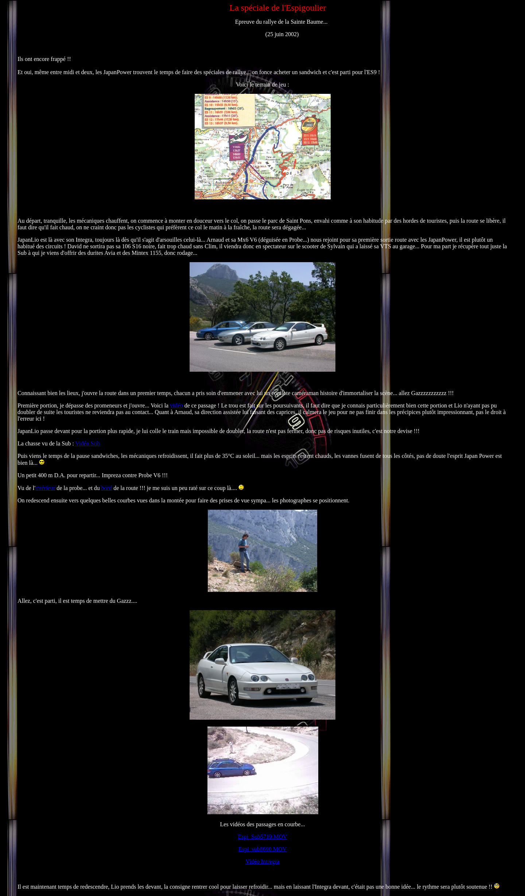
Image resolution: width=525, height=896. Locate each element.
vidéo (176, 405)
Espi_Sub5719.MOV (262, 837)
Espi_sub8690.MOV (262, 849)
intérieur (45, 488)
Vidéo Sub (87, 443)
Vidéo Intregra (263, 861)
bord (106, 488)
